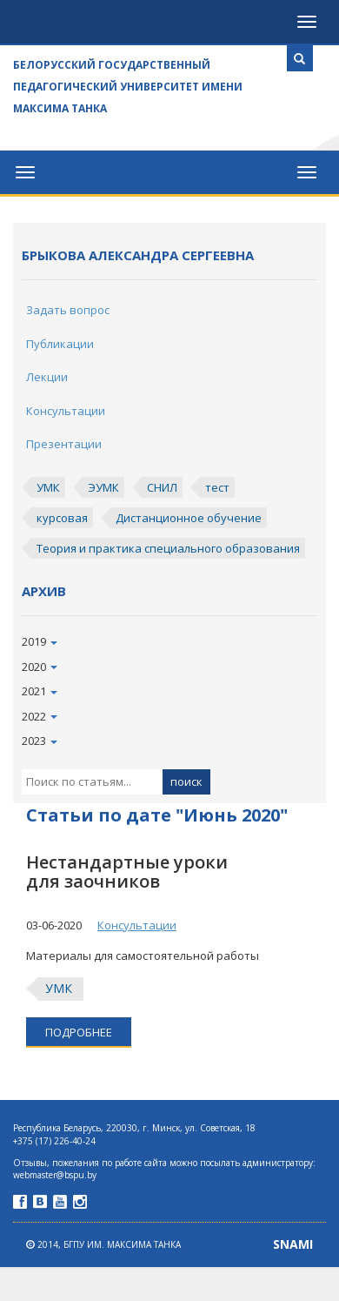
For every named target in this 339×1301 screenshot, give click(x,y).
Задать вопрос (68, 310)
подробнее (78, 1032)
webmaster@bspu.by (54, 1175)
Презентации (64, 444)
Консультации (65, 411)
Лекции (47, 377)
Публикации (60, 344)
